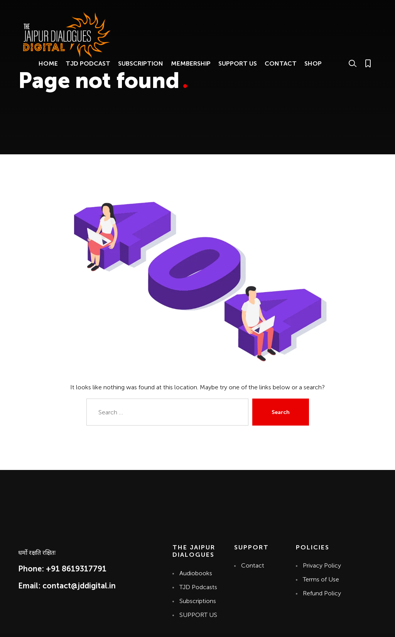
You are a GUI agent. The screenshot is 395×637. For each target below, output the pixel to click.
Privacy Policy (322, 565)
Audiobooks (195, 573)
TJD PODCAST (88, 63)
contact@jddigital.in (79, 585)
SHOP (313, 63)
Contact (252, 565)
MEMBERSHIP (191, 63)
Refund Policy (322, 593)
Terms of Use (321, 579)
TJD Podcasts (198, 587)
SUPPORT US (237, 63)
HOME (48, 63)
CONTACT (281, 63)
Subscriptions (197, 601)
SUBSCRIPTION (140, 63)
